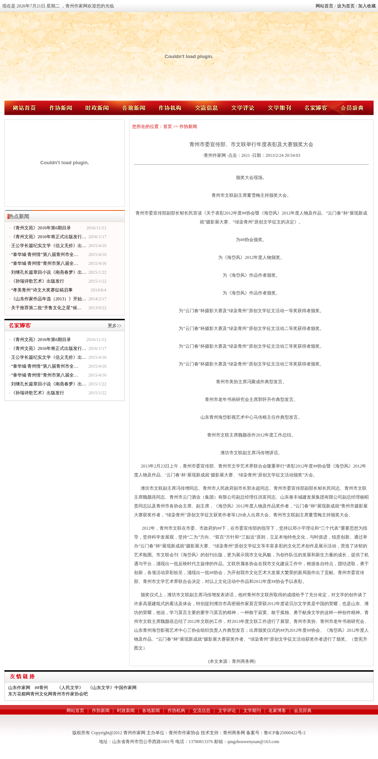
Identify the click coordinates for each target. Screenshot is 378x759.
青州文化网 (41, 693)
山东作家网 (19, 687)
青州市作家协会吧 (70, 693)
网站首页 (324, 6)
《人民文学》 (70, 687)
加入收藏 (367, 6)
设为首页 (346, 6)
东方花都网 (19, 693)
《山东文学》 (101, 687)
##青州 (41, 687)
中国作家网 (125, 687)
